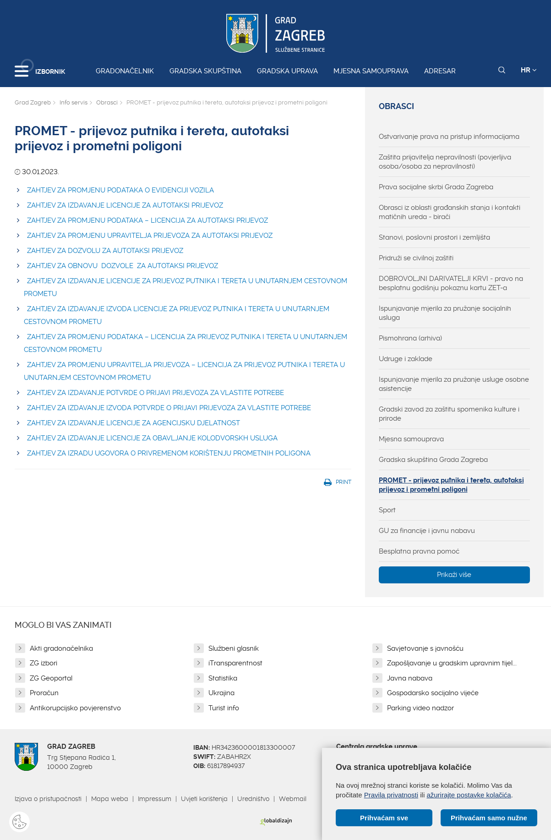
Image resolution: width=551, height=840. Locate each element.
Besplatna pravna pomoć (419, 551)
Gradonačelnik (125, 71)
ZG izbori (43, 663)
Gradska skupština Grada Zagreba (433, 460)
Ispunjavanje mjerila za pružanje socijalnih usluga (445, 313)
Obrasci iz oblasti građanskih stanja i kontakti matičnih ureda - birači (449, 212)
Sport (387, 510)
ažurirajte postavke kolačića (468, 795)
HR (529, 70)
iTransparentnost (235, 663)
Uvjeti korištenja (204, 798)
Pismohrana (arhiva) (410, 338)
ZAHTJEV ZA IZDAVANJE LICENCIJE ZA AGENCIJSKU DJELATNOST (133, 423)
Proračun (44, 693)
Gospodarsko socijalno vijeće (433, 693)
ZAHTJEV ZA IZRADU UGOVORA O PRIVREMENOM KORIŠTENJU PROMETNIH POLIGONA (169, 453)
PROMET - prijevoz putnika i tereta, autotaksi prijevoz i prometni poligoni (451, 485)
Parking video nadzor (420, 708)
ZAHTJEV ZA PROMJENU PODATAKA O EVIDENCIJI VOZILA (120, 190)
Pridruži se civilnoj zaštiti (416, 258)
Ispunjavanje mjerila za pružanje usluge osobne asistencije (454, 384)
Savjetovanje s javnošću (425, 648)
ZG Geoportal (51, 678)
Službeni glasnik (233, 648)
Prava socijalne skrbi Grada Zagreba (436, 187)
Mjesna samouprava (371, 71)
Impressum (154, 798)
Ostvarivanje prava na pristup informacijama (449, 136)
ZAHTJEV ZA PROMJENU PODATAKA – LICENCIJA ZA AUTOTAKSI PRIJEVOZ (147, 220)
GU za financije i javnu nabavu (427, 531)
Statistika (222, 678)
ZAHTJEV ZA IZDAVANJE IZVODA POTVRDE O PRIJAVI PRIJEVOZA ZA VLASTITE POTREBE (169, 408)
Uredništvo (253, 798)
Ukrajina (221, 693)
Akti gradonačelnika (61, 648)
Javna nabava (409, 678)
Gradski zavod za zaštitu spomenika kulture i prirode (449, 414)
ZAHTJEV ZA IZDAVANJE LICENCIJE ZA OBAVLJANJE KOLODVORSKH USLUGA (152, 438)
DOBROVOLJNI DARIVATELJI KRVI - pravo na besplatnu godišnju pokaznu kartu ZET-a (451, 283)
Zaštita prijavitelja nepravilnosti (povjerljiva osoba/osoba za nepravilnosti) (445, 161)
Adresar (440, 71)
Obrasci (107, 102)
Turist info (223, 708)
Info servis (73, 102)
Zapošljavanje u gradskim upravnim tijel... (452, 663)
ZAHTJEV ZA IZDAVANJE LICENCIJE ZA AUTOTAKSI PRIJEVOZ (125, 205)
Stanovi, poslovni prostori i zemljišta (434, 237)
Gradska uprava (287, 71)
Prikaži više (454, 575)
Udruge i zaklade (405, 359)
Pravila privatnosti (391, 795)
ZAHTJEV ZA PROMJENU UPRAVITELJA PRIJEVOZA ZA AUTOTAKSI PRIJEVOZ (150, 235)
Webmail (292, 798)
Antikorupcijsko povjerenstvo (75, 708)
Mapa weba (109, 798)
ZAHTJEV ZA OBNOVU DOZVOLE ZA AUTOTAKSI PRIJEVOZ (122, 266)
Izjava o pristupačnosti (48, 798)
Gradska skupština (205, 71)
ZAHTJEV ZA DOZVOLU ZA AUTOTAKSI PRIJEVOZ (105, 251)
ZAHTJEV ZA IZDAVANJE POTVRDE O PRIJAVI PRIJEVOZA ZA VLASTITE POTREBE (155, 393)
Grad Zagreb (33, 102)
